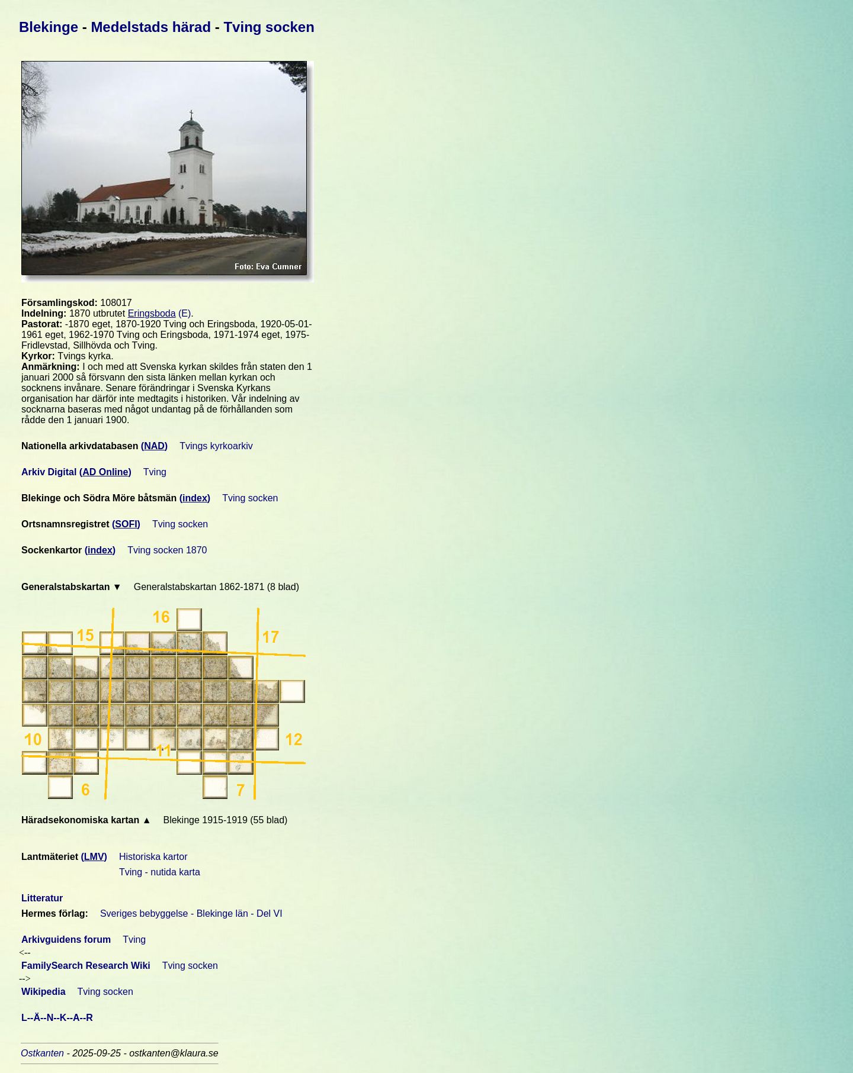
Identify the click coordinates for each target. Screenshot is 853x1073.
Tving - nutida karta (159, 872)
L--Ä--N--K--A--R (58, 1018)
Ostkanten (43, 1053)
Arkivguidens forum (66, 940)
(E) (159, 313)
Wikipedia (43, 992)
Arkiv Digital (50, 472)
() (154, 446)
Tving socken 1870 (167, 550)
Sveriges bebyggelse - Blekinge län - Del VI (191, 913)
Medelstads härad (152, 27)
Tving (154, 472)
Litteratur (42, 898)
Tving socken (268, 27)
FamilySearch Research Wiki (85, 966)
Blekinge (50, 27)
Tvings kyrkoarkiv (216, 446)
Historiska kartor (153, 857)
